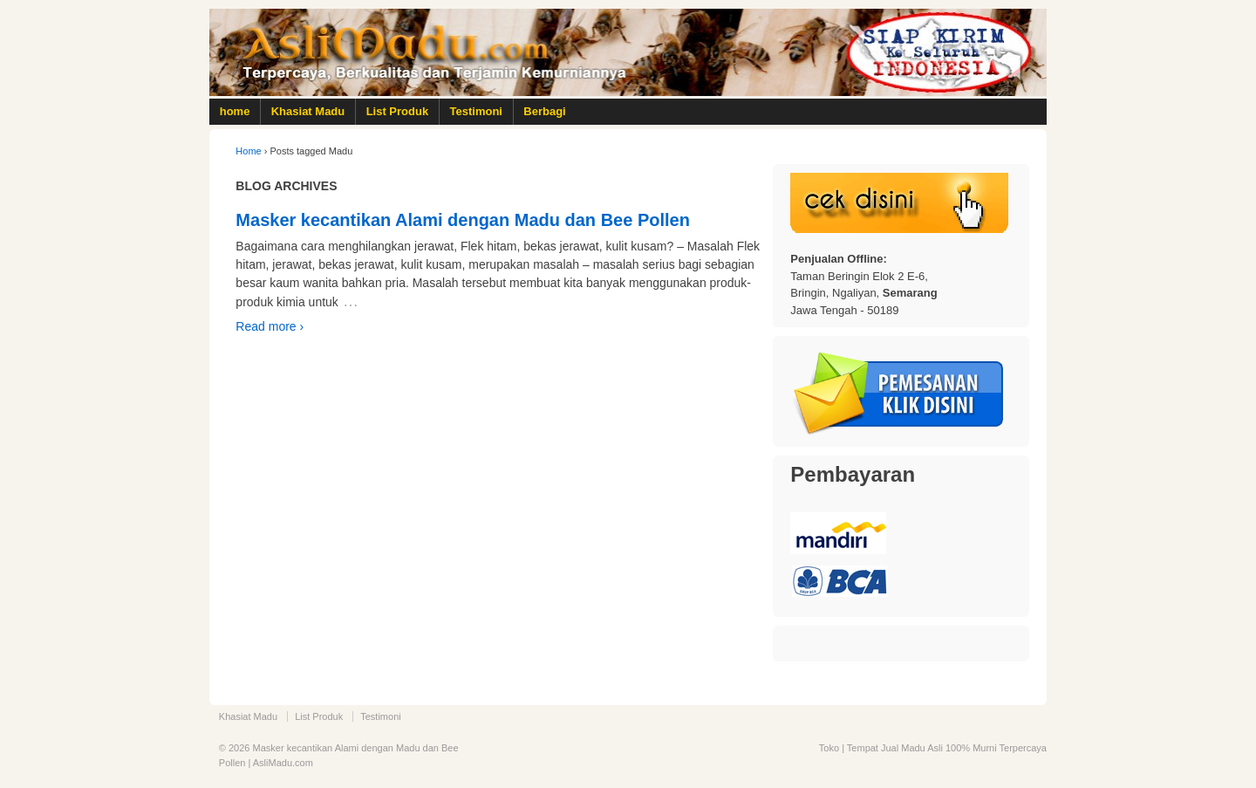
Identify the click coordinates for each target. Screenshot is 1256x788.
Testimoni (476, 111)
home (235, 111)
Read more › (270, 326)
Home (248, 151)
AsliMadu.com (283, 762)
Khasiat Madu (308, 111)
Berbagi (544, 111)
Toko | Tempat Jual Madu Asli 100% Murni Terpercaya (933, 748)
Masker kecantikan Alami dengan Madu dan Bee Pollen (463, 220)
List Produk (397, 111)
